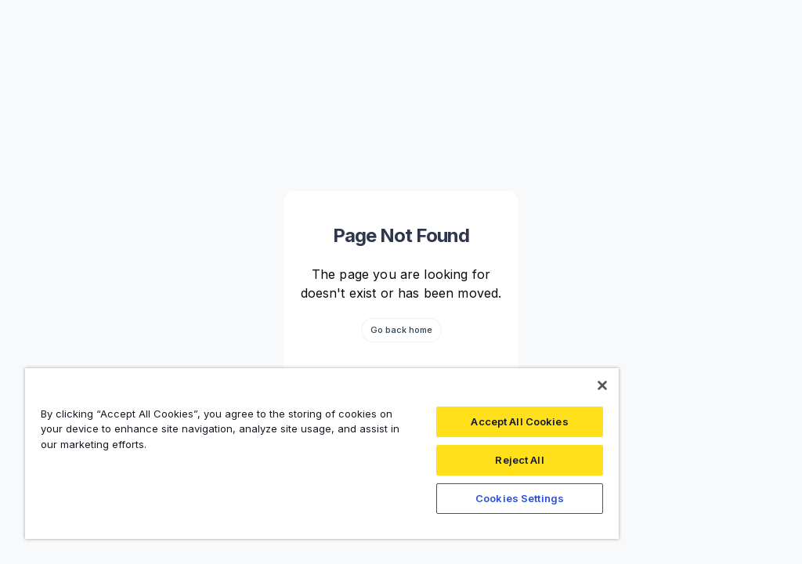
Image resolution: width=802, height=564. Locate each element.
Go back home (401, 329)
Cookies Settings (519, 498)
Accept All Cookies (519, 421)
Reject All (519, 460)
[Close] (602, 385)
